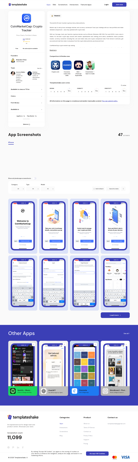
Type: (28, 184)
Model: (43, 184)
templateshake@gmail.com (116, 424)
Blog (61, 436)
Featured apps (86, 5)
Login (106, 4)
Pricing (86, 444)
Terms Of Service (89, 427)
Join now (119, 4)
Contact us (87, 431)
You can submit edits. (110, 101)
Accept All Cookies (97, 453)
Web (54, 5)
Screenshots (62, 5)
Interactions (74, 5)
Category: (14, 184)
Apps (48, 5)
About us (87, 423)
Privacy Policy (88, 436)
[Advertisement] (69, 161)
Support (86, 440)
